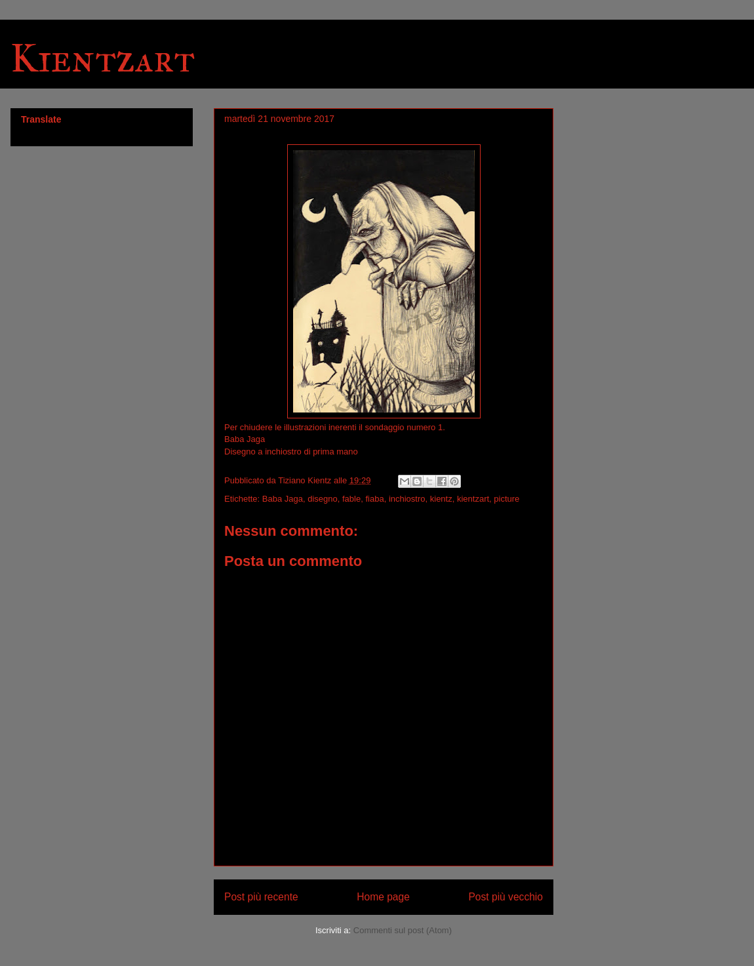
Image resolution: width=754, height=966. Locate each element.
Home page (383, 896)
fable (351, 499)
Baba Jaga (282, 499)
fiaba (374, 499)
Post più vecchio (505, 896)
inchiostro (407, 499)
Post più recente (261, 896)
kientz (441, 499)
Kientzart (102, 58)
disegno (323, 499)
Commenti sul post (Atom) (402, 930)
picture (506, 499)
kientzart (473, 499)
